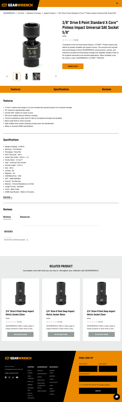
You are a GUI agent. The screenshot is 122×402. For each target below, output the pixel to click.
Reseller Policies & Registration (31, 396)
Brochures (52, 376)
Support (31, 367)
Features (15, 89)
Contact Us (30, 381)
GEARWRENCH (9, 13)
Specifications (61, 89)
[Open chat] (109, 397)
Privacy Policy (41, 380)
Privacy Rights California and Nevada (41, 386)
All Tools (21, 13)
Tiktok (13, 377)
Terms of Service (41, 391)
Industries (40, 370)
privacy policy (104, 385)
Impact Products (50, 13)
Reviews (106, 89)
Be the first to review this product (16, 240)
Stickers (52, 394)
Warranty (30, 385)
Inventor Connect (42, 374)
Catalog (52, 379)
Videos (51, 385)
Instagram (9, 377)
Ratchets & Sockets (34, 13)
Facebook (6, 377)
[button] (7, 76)
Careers (39, 377)
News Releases (54, 382)
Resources (25, 216)
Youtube (17, 377)
